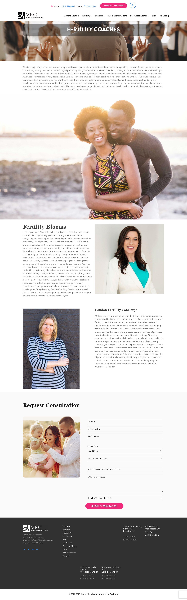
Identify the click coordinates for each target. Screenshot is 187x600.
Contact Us (67, 536)
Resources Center (138, 16)
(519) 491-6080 (109, 575)
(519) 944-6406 (88, 579)
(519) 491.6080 (90, 6)
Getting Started (71, 16)
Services (99, 16)
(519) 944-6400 (88, 575)
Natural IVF (67, 533)
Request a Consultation (113, 6)
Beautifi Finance (69, 553)
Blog (154, 16)
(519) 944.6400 (68, 6)
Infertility (86, 16)
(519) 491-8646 (109, 579)
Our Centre (67, 543)
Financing (164, 16)
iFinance (66, 556)
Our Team (67, 526)
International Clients (117, 16)
